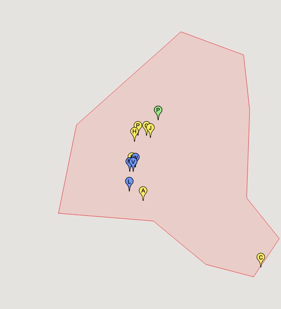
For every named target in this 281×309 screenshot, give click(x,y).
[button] (143, 193)
